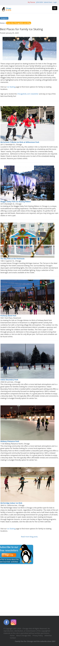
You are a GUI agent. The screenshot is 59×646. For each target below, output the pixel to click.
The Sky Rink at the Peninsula (12, 258)
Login (55, 2)
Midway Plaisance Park (9, 441)
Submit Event (48, 2)
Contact (13, 638)
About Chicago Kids (23, 635)
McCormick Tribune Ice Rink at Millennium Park (19, 142)
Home (2, 23)
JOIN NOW (39, 2)
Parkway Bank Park (8, 316)
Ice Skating (11, 87)
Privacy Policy (38, 635)
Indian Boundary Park (9, 380)
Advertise (48, 635)
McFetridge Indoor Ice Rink (11, 503)
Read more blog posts (29, 537)
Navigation (4, 18)
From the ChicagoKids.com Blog (18, 23)
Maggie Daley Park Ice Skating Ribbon (15, 201)
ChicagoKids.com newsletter (28, 94)
